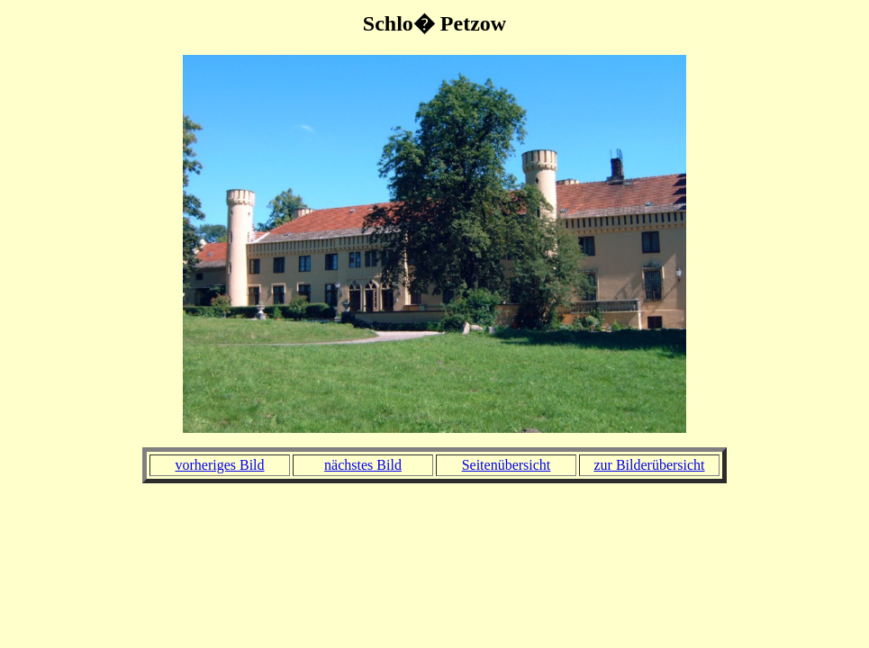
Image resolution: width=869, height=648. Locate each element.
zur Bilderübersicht (648, 464)
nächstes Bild (363, 464)
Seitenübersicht (506, 464)
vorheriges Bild (219, 464)
